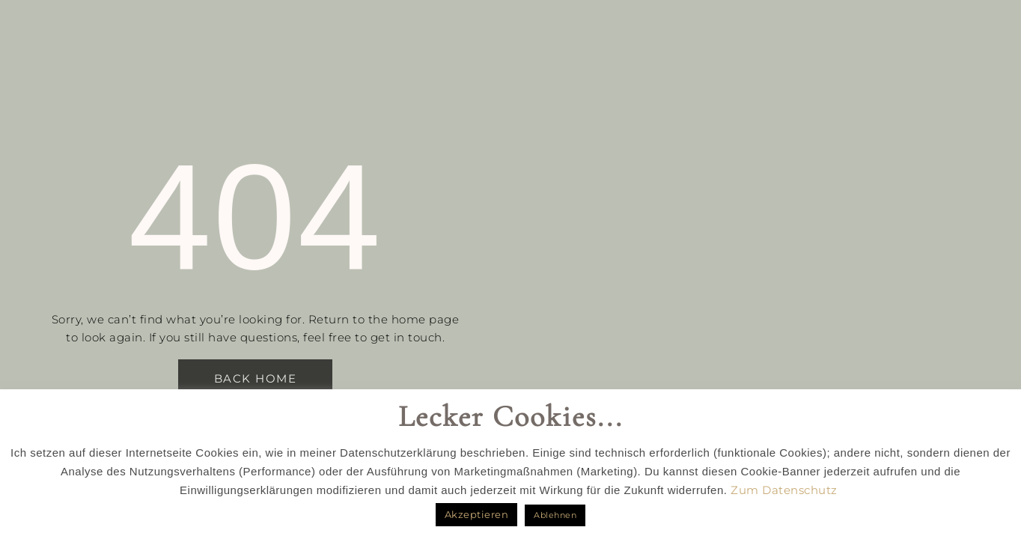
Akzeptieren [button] (477, 514)
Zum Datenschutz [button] (784, 490)
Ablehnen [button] (555, 515)
